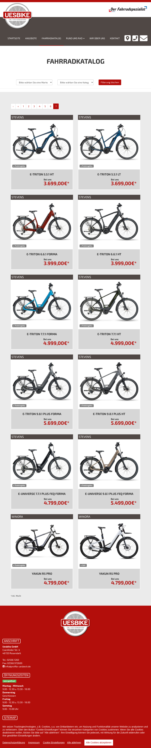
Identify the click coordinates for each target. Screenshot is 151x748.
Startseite (14, 38)
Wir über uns (97, 38)
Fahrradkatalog (51, 38)
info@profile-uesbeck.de (18, 666)
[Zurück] (18, 106)
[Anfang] (13, 106)
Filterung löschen (110, 82)
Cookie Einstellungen (54, 742)
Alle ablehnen (74, 742)
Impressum (34, 742)
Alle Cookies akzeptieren (98, 742)
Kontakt (115, 38)
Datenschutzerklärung (13, 742)
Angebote (31, 38)
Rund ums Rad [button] (75, 38)
